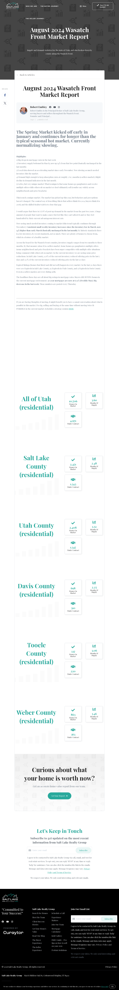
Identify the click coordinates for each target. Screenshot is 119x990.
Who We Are (31, 6)
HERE (71, 309)
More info (104, 986)
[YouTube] (7, 921)
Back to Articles (27, 74)
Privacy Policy (111, 967)
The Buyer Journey (49, 6)
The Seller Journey (35, 18)
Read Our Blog (38, 936)
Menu (83, 6)
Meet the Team (38, 917)
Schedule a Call (58, 913)
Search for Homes (40, 913)
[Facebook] (3, 921)
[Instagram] (12, 921)
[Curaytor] (13, 935)
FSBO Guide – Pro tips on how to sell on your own (59, 943)
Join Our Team (58, 924)
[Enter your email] (53, 850)
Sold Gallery (57, 936)
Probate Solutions (59, 950)
